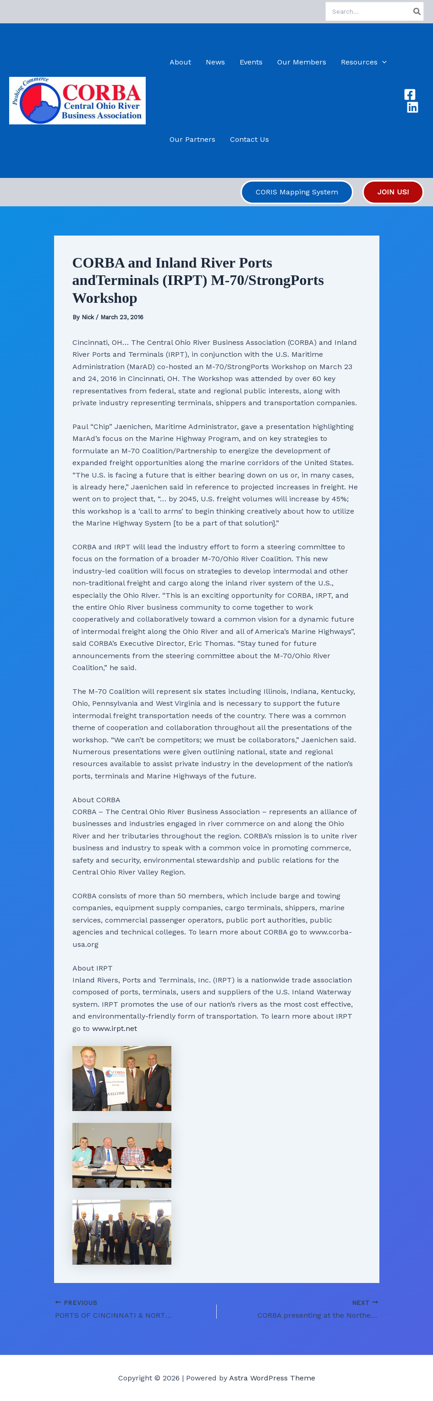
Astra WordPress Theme (272, 1378)
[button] (382, 62)
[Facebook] (410, 94)
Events (251, 62)
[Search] (417, 11)
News (215, 62)
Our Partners (192, 139)
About (180, 62)
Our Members (301, 62)
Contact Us (249, 139)
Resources (364, 62)
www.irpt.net (114, 1028)
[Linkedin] (412, 107)
